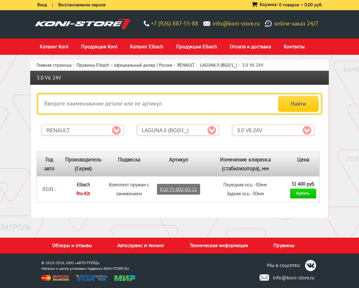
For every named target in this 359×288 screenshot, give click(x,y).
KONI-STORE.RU (116, 268)
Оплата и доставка (250, 46)
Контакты (294, 46)
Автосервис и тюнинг (140, 245)
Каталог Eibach (146, 46)
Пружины (284, 245)
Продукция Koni (99, 46)
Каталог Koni (54, 46)
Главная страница (54, 65)
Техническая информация (219, 245)
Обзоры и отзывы (72, 245)
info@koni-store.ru (236, 23)
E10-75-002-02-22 (178, 189)
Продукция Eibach (196, 46)
